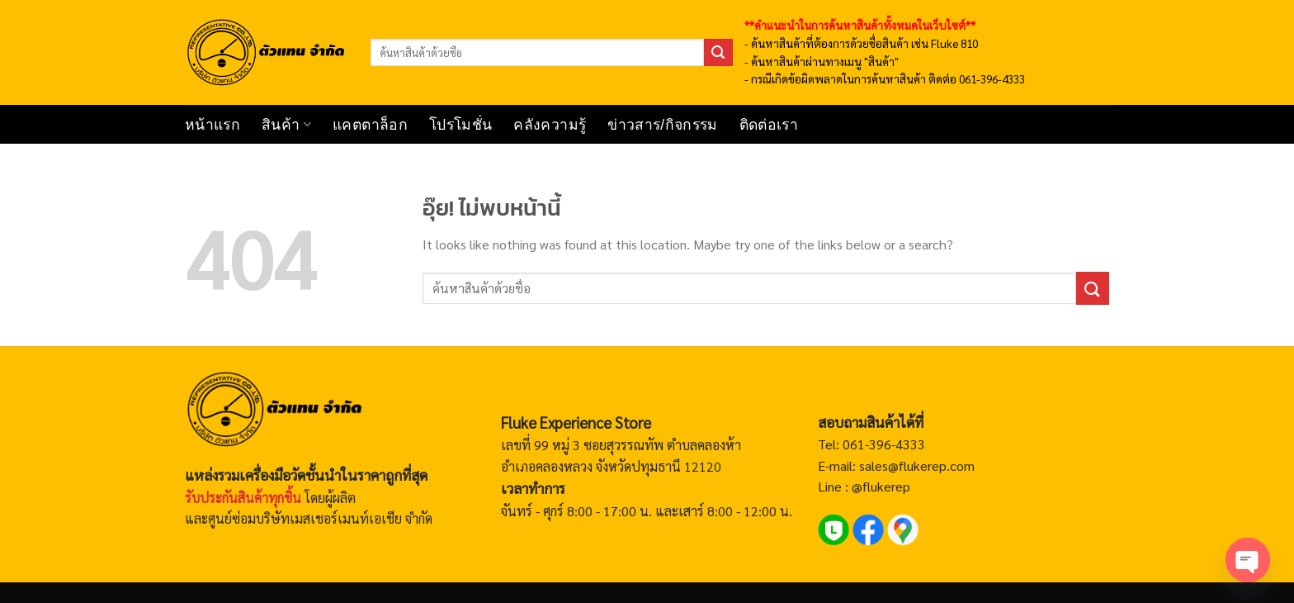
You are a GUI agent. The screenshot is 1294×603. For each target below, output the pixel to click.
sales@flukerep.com (917, 465)
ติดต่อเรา (768, 124)
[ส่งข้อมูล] (718, 53)
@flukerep (881, 486)
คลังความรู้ (549, 124)
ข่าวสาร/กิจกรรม (662, 124)
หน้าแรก (212, 124)
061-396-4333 (882, 444)
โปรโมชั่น (460, 124)
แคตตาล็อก (370, 124)
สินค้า (286, 124)
